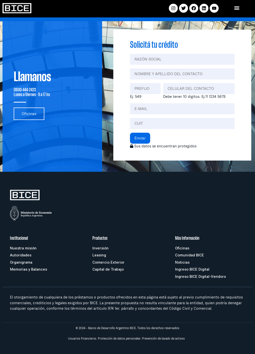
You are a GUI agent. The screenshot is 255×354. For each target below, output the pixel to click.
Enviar (140, 138)
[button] (237, 8)
